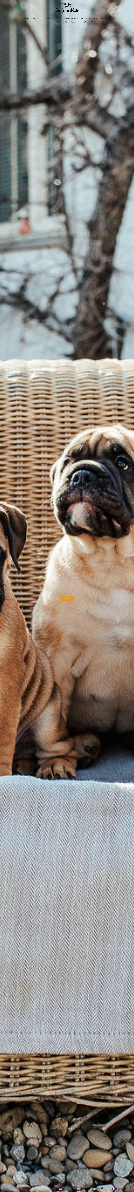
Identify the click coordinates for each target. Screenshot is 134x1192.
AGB (65, 22)
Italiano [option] (103, 1188)
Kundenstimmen (70, 19)
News (73, 22)
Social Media (53, 22)
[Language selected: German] (94, 1188)
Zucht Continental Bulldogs (95, 19)
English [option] (86, 1188)
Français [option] (122, 1188)
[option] (83, 1189)
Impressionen (52, 19)
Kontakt (83, 22)
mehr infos (67, 598)
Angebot (37, 19)
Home (27, 19)
